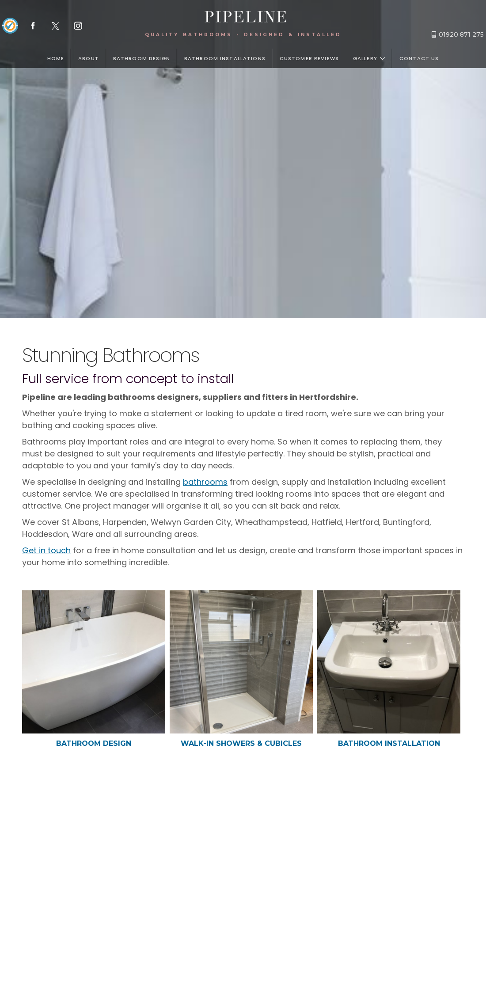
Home (56, 58)
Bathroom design (141, 58)
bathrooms (205, 481)
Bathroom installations (225, 58)
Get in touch (46, 550)
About (88, 58)
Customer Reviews (309, 58)
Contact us (419, 58)
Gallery (369, 58)
